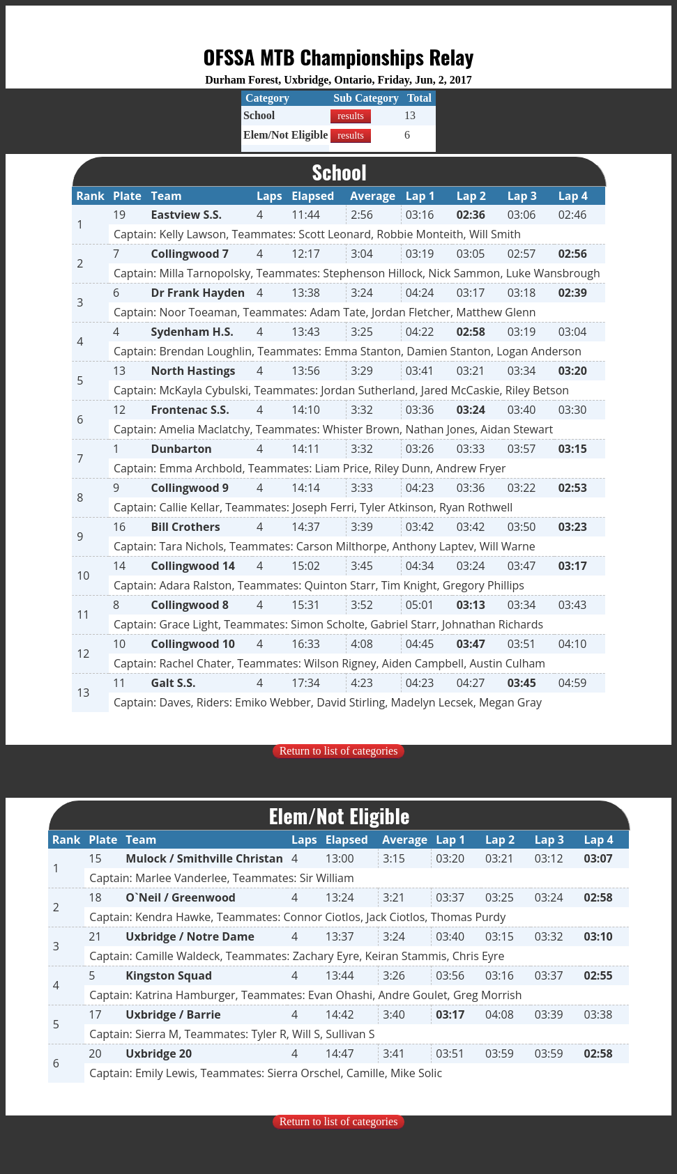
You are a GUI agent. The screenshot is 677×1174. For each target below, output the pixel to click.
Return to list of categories (339, 751)
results (350, 115)
